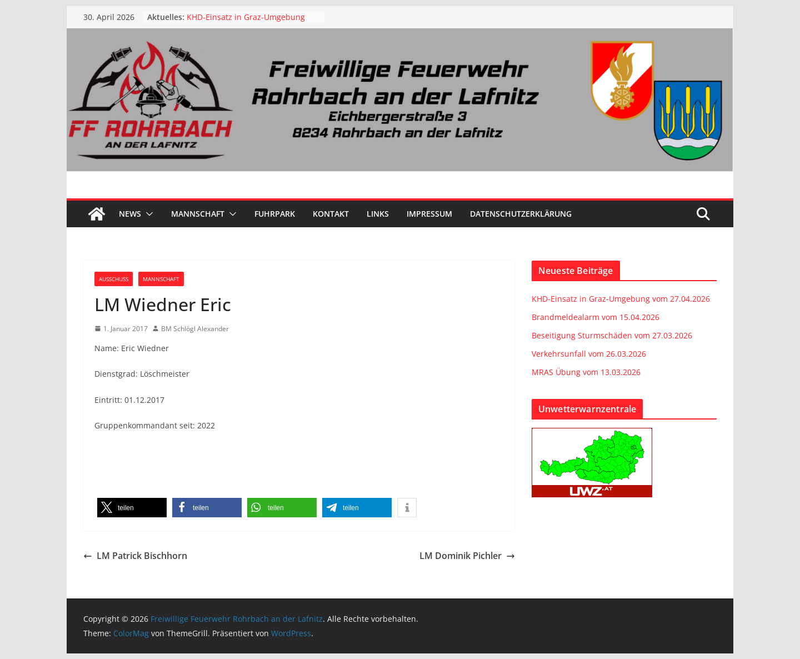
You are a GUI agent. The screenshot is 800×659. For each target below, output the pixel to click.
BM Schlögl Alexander (195, 328)
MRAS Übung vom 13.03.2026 (586, 372)
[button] (147, 214)
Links (378, 213)
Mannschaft (197, 213)
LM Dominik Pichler (467, 556)
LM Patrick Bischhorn (135, 556)
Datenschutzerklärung (521, 213)
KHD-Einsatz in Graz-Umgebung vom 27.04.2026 (621, 298)
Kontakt (331, 213)
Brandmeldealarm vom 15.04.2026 (595, 317)
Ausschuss (113, 279)
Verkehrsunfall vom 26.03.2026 (589, 353)
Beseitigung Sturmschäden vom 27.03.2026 (612, 335)
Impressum (429, 213)
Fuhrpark (274, 213)
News (130, 213)
